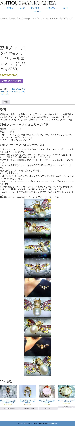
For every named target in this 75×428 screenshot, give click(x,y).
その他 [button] (39, 11)
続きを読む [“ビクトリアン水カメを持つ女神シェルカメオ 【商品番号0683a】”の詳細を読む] (48, 408)
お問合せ (10, 8)
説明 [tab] (6, 102)
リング (22, 8)
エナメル (16, 89)
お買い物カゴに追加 (11, 81)
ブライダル (35, 8)
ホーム (3, 18)
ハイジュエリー (51, 8)
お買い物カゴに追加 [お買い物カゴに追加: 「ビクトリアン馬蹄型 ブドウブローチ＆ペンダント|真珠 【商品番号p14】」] (29, 408)
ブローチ (11, 18)
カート (65, 8)
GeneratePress (53, 423)
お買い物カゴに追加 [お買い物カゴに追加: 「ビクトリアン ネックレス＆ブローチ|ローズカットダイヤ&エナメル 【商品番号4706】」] (9, 408)
